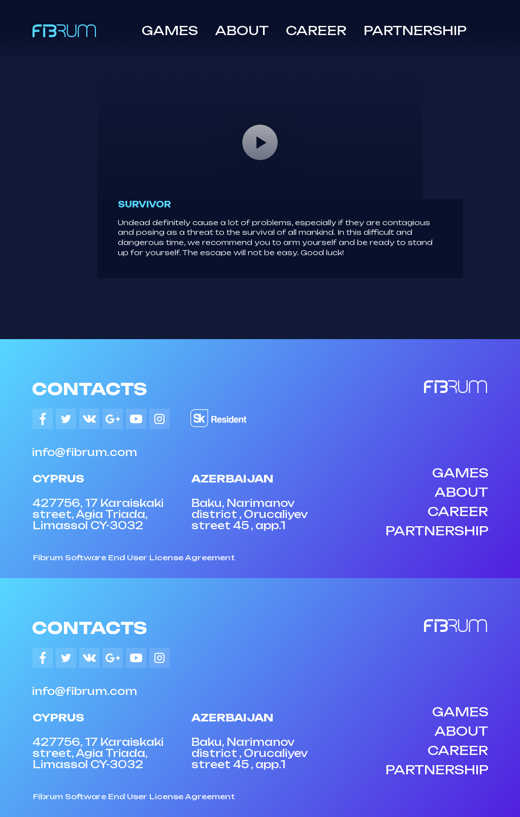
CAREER (316, 30)
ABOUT (242, 30)
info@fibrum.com (84, 452)
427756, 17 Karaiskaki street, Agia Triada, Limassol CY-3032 (98, 514)
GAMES (170, 30)
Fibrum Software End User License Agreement (134, 557)
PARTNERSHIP (415, 30)
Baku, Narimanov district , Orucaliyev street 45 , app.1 (249, 514)
